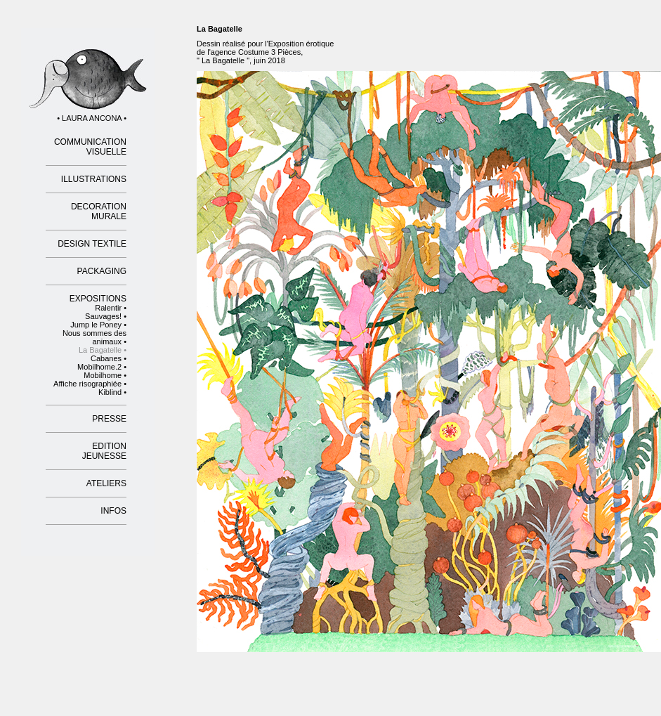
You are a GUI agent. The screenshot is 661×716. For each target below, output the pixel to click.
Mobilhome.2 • (101, 367)
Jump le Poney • (98, 324)
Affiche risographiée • (89, 383)
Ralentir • (110, 308)
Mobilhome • (105, 375)
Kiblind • (112, 392)
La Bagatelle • (102, 350)
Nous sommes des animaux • (94, 337)
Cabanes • (108, 358)
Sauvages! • (105, 316)
